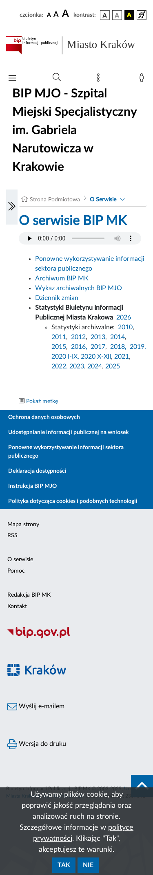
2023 (76, 366)
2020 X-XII (96, 356)
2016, (79, 347)
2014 (117, 337)
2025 (112, 366)
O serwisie (20, 559)
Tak (64, 865)
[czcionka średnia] (56, 14)
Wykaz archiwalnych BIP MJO (78, 288)
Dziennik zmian (56, 298)
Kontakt (17, 606)
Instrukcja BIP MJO (32, 486)
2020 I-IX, (65, 356)
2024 (94, 366)
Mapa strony (23, 524)
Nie (88, 865)
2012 (78, 337)
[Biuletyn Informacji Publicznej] (76, 637)
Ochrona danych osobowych (44, 417)
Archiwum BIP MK (62, 278)
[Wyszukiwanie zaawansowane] (57, 77)
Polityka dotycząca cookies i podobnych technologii (72, 501)
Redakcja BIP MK (29, 595)
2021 (121, 356)
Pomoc (16, 571)
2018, (118, 347)
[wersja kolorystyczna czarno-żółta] (129, 15)
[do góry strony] (142, 786)
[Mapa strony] (100, 79)
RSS (12, 535)
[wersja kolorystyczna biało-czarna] (117, 15)
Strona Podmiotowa (55, 200)
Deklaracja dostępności (37, 471)
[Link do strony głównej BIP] (76, 45)
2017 (98, 347)
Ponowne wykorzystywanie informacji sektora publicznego (66, 452)
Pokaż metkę (42, 401)
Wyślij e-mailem (35, 707)
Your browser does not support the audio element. (80, 238)
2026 (123, 317)
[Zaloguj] (143, 79)
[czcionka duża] (66, 14)
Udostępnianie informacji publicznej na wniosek (68, 432)
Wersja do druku (36, 744)
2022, (60, 366)
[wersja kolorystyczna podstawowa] (105, 15)
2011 (58, 337)
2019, (138, 347)
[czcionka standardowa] (49, 15)
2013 (98, 337)
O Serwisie (103, 200)
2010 (125, 327)
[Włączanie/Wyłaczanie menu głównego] (12, 78)
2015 (58, 347)
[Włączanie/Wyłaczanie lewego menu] (12, 207)
